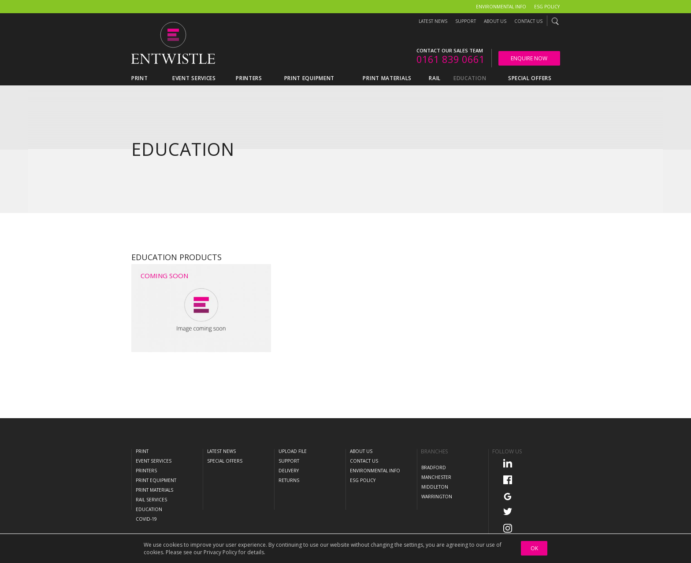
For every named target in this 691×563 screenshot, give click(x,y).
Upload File (293, 451)
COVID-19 (146, 519)
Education (149, 509)
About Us (495, 21)
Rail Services (151, 500)
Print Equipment (156, 480)
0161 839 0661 (450, 59)
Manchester (436, 477)
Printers (146, 470)
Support (465, 21)
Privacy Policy (220, 552)
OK (534, 548)
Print (142, 451)
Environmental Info (501, 7)
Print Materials (154, 490)
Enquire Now (529, 58)
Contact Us (528, 21)
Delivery (289, 470)
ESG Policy (547, 7)
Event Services (153, 461)
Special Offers (224, 461)
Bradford (433, 467)
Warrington (436, 496)
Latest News (433, 21)
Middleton (434, 487)
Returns (289, 480)
